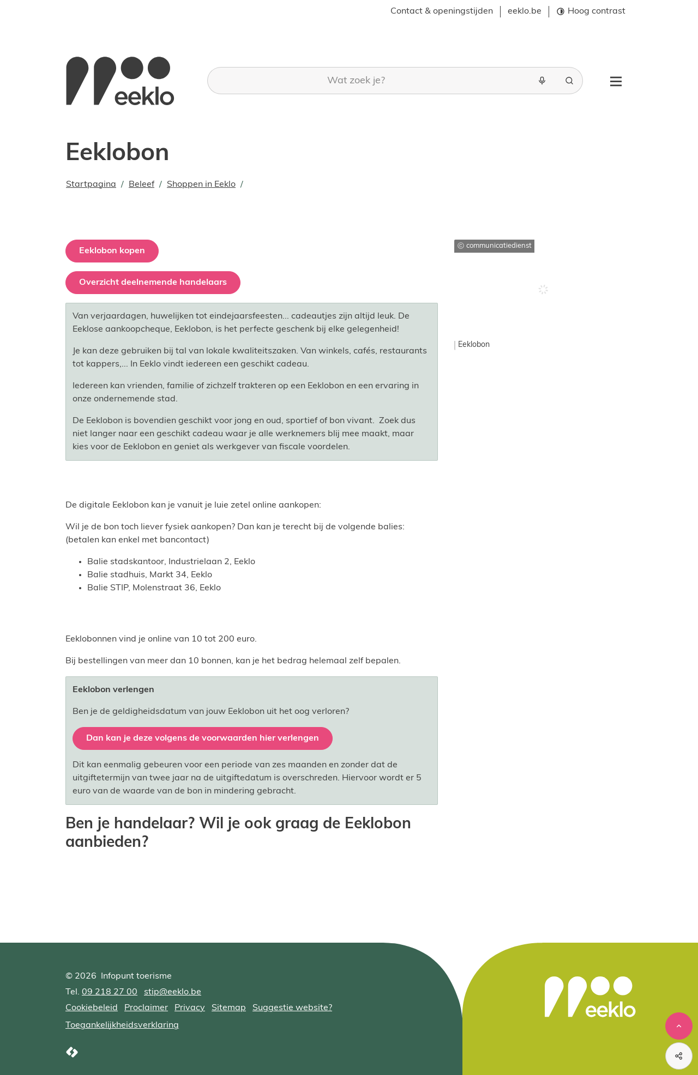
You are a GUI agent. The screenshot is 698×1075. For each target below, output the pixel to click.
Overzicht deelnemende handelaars (153, 282)
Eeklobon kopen (112, 251)
